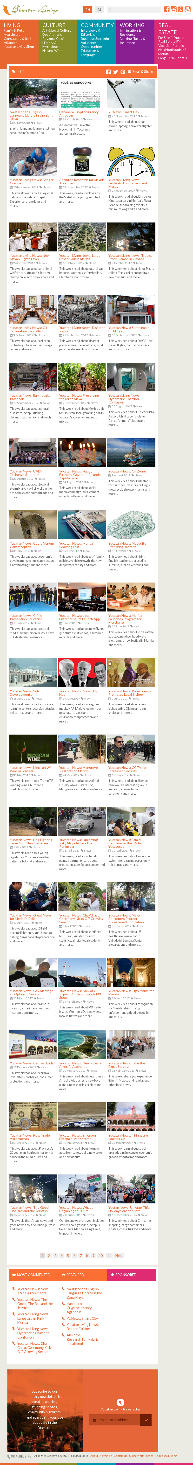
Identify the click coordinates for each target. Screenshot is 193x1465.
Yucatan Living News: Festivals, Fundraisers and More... (127, 183)
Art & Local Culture (56, 30)
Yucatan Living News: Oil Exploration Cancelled (28, 329)
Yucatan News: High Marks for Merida (131, 992)
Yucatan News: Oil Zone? (127, 471)
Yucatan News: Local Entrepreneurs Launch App (79, 617)
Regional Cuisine (54, 39)
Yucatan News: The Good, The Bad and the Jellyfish (29, 1209)
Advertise (106, 1455)
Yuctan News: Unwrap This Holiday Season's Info (128, 1209)
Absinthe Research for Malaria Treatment (82, 181)
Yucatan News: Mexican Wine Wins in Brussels (32, 769)
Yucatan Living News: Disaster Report (82, 329)
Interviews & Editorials (90, 32)
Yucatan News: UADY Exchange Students (26, 473)
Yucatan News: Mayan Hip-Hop (79, 692)
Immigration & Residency (130, 32)
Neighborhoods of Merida (172, 52)
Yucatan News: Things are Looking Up (128, 1137)
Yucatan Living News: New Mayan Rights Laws (30, 257)
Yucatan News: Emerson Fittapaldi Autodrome (77, 1137)
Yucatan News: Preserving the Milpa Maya (79, 397)
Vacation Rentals (171, 46)
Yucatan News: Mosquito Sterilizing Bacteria (127, 545)
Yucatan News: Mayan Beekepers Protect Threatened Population (126, 918)
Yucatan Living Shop (19, 47)
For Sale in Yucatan (172, 38)
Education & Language (90, 53)
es (99, 10)
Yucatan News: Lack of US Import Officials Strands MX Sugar (80, 994)
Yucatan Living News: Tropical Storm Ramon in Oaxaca (130, 257)
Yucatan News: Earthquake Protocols (30, 397)
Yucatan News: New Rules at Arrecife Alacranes (81, 1065)
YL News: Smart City (123, 112)
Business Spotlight (95, 39)
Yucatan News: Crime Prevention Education (26, 617)
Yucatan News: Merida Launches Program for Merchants (125, 618)
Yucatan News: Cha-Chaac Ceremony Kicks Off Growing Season (81, 918)
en (88, 10)
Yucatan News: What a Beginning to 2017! (76, 1209)
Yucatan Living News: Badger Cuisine (31, 181)
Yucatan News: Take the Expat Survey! (126, 1065)
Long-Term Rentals (172, 58)
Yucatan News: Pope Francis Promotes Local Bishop (129, 692)
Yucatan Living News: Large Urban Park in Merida (79, 257)
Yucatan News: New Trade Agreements (30, 1137)
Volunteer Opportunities (92, 45)
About (94, 1455)
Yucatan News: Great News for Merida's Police (31, 917)
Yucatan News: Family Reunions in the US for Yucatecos (125, 843)
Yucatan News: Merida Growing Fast (76, 545)
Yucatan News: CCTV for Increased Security (127, 769)
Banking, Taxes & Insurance (132, 41)
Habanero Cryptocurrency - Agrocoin (79, 113)
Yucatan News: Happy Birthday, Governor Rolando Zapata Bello (80, 474)
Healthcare (12, 34)
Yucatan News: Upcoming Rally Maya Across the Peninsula (78, 843)
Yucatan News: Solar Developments (25, 692)
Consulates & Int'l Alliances (17, 41)
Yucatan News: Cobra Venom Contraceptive (32, 545)
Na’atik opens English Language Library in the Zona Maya (31, 115)
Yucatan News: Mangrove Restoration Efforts (78, 769)
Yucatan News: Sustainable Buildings (128, 329)
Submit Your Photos (141, 1455)
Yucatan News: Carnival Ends (31, 1063)
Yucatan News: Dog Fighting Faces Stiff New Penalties (31, 841)
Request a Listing (166, 1455)
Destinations (52, 34)
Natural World (52, 51)
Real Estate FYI (169, 41)
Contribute (121, 1455)
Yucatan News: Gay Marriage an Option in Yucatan (31, 992)
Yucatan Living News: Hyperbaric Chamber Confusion (124, 398)
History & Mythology (50, 45)
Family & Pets (14, 30)
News (38, 123)
